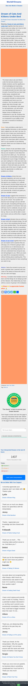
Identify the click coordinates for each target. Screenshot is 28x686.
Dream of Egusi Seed (8, 550)
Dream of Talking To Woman (10, 568)
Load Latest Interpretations (14, 477)
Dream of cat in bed (7, 241)
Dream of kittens (6, 176)
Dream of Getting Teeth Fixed (11, 590)
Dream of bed (5, 219)
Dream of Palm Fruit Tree (9, 677)
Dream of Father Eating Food (11, 533)
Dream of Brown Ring (8, 497)
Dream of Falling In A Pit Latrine (11, 635)
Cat (10, 385)
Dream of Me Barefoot (9, 515)
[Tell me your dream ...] (13, 430)
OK (18, 684)
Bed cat (6, 387)
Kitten (13, 385)
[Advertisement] (14, 63)
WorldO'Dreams (14, 2)
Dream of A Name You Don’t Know (12, 657)
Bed (8, 385)
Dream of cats (5, 195)
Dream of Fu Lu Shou (8, 617)
